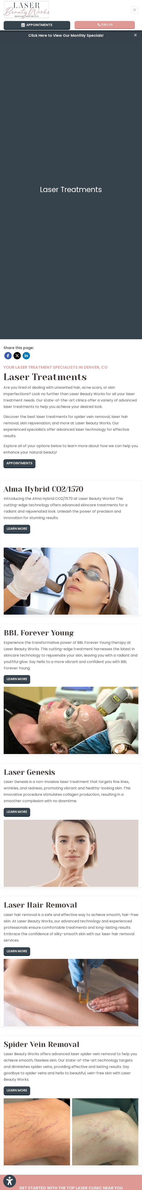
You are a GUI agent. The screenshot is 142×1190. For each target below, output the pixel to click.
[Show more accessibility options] (9, 1181)
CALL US (105, 24)
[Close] (135, 35)
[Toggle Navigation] (134, 10)
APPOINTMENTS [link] (36, 25)
